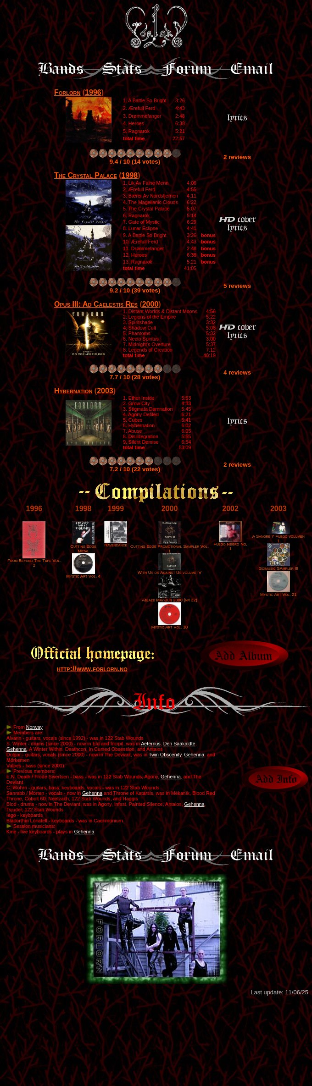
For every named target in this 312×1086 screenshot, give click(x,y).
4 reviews (237, 372)
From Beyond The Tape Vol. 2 (34, 561)
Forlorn (67, 92)
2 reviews (237, 157)
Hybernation (73, 391)
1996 (93, 92)
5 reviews (237, 285)
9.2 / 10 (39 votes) (135, 290)
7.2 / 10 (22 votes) (135, 469)
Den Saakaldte (179, 743)
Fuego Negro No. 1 (230, 544)
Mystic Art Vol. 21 (278, 593)
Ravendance (115, 543)
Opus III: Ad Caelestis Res (96, 304)
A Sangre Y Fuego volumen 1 (278, 536)
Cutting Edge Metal (83, 546)
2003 (105, 391)
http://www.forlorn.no (92, 669)
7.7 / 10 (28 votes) (135, 377)
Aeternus (151, 743)
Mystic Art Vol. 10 (169, 625)
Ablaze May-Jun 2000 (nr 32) (169, 598)
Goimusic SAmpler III (278, 566)
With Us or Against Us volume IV (169, 571)
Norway (34, 727)
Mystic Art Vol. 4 (83, 574)
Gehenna (16, 749)
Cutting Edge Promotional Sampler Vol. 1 (169, 546)
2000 (150, 304)
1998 (130, 175)
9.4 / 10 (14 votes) (135, 161)
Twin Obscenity (165, 754)
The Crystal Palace (85, 175)
